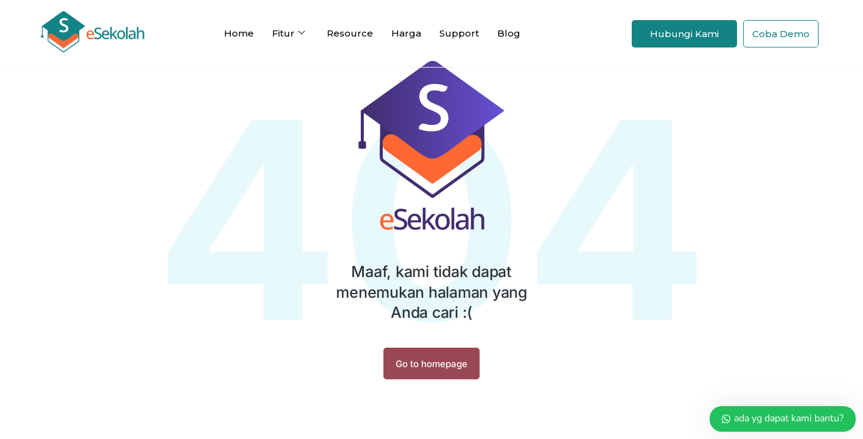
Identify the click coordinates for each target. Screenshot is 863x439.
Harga (406, 33)
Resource (350, 33)
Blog (508, 33)
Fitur (288, 33)
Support (459, 33)
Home (239, 33)
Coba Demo (780, 34)
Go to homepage (431, 364)
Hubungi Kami (684, 34)
